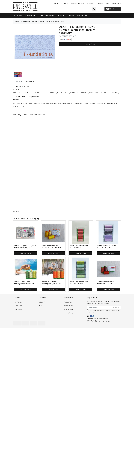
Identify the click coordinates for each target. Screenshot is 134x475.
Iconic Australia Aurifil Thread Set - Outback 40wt (107, 283)
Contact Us (18, 309)
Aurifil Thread (29, 15)
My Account (18, 302)
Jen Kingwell (17, 15)
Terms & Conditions (111, 310)
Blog (107, 3)
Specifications (29, 81)
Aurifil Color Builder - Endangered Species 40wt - (24, 283)
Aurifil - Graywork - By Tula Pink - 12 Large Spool (25, 246)
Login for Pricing (90, 44)
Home (56, 3)
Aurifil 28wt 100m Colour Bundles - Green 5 (79, 283)
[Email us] (88, 316)
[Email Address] (99, 307)
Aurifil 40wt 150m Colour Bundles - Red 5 (79, 246)
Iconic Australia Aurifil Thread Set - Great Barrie (51, 246)
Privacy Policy (68, 305)
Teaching (100, 3)
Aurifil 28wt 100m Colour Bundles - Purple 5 (106, 246)
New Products (81, 15)
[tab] (18, 81)
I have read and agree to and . (103, 311)
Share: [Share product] (65, 39)
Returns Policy (68, 309)
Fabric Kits (70, 15)
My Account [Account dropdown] (116, 3)
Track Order (18, 305)
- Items (112, 9)
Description (18, 81)
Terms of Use (68, 302)
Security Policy (68, 313)
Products (63, 3)
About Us (90, 3)
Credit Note (60, 15)
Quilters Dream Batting (45, 15)
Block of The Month (77, 3)
